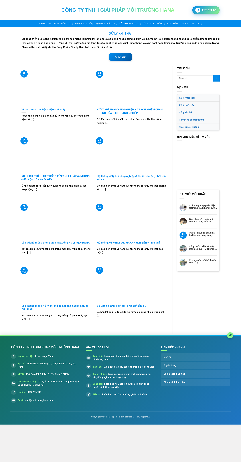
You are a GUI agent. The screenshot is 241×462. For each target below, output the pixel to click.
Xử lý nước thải (63, 23)
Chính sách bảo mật (174, 374)
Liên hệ (167, 357)
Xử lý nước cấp (84, 23)
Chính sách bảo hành (175, 382)
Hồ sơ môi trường (154, 23)
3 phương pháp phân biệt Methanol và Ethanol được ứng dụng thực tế (202, 206)
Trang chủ (45, 24)
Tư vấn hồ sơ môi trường (191, 120)
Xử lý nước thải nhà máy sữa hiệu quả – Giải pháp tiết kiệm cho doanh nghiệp (203, 247)
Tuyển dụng (170, 365)
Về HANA (197, 23)
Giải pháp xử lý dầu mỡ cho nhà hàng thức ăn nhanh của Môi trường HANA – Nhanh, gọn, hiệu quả (202, 220)
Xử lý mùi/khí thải (130, 23)
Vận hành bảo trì (106, 23)
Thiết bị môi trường (189, 127)
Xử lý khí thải (185, 112)
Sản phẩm (173, 23)
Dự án (186, 23)
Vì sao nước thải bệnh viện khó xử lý (202, 261)
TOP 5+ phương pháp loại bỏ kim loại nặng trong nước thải (202, 234)
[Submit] (216, 78)
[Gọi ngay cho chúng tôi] (206, 10)
